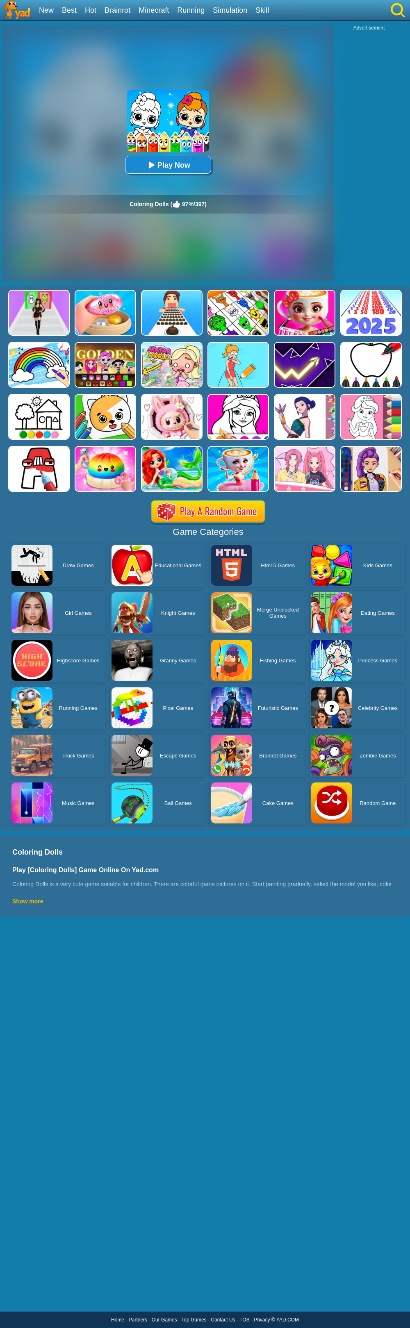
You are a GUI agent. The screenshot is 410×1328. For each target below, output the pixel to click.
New (46, 10)
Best (69, 10)
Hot (90, 10)
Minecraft (154, 10)
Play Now (168, 165)
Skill (262, 10)
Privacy (262, 1320)
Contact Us (223, 1320)
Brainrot (117, 10)
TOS (244, 1320)
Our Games (164, 1320)
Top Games (193, 1320)
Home (117, 1320)
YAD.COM (287, 1320)
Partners (138, 1320)
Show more (27, 901)
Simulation (230, 10)
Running (191, 10)
